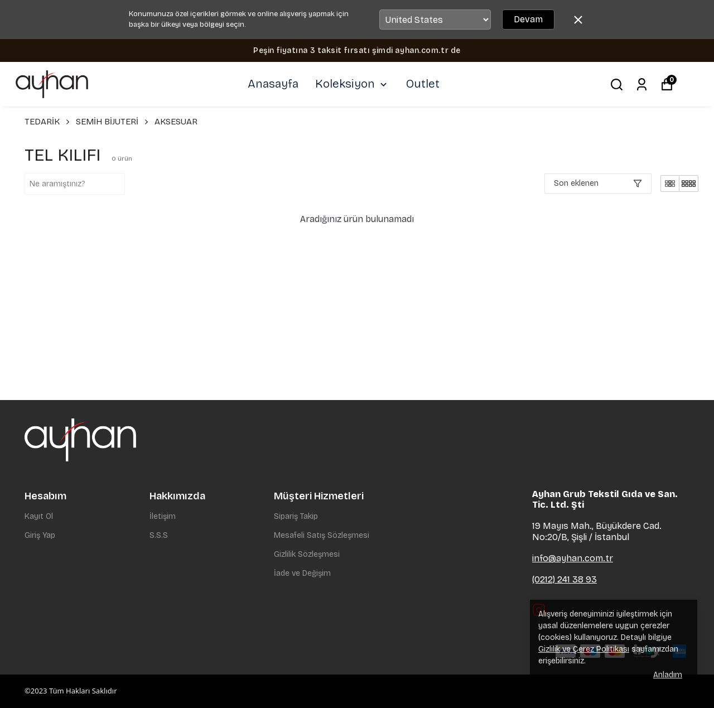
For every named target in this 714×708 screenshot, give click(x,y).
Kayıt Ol (39, 516)
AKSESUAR (176, 122)
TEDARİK (48, 122)
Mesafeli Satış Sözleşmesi (321, 535)
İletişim (162, 516)
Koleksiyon (352, 83)
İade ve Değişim (302, 573)
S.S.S (158, 535)
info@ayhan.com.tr (572, 558)
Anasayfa (273, 83)
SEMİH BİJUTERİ (113, 122)
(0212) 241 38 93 (564, 579)
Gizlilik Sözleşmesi (307, 554)
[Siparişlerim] (642, 84)
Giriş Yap (40, 535)
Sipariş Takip (296, 516)
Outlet (423, 83)
